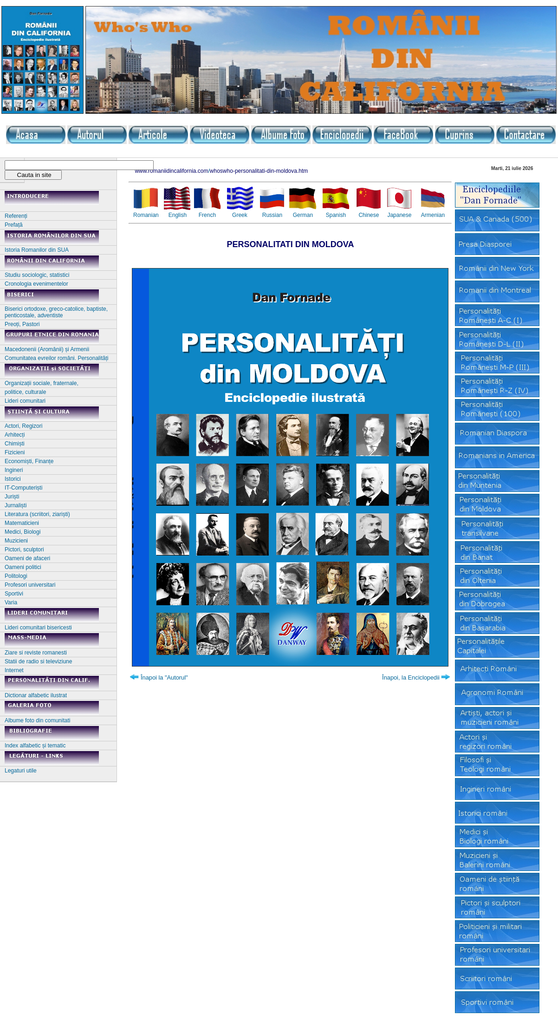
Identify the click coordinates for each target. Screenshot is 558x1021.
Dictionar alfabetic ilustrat (36, 695)
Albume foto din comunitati (37, 720)
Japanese (399, 215)
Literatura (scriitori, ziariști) (37, 514)
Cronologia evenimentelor (36, 284)
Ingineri (14, 470)
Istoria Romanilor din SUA (37, 250)
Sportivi (14, 593)
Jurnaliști (15, 505)
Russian (272, 215)
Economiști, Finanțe (29, 461)
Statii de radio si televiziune (38, 661)
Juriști (12, 496)
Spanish (336, 215)
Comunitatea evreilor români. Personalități (56, 358)
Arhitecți (15, 435)
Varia (11, 602)
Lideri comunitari (25, 401)
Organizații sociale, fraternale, (41, 383)
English (178, 215)
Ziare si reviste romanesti (36, 652)
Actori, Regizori (23, 426)
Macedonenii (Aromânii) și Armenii (47, 349)
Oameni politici (23, 567)
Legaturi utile (21, 770)
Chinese (368, 215)
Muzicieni (16, 540)
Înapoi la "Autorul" (164, 677)
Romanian (146, 215)
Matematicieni (22, 523)
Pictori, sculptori (24, 549)
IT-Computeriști (23, 487)
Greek (239, 215)
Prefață (14, 225)
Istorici (13, 479)
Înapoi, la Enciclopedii (411, 677)
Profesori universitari (30, 585)
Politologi (16, 576)
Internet (14, 670)
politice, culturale (25, 392)
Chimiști (15, 443)
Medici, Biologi (22, 532)
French (207, 215)
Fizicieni (15, 452)
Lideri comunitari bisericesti (38, 627)
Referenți (16, 216)
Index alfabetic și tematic (35, 745)
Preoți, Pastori (22, 324)
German (303, 215)
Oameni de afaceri (27, 558)
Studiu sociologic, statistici (37, 275)
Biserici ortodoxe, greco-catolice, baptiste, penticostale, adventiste (56, 312)
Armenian (433, 215)
